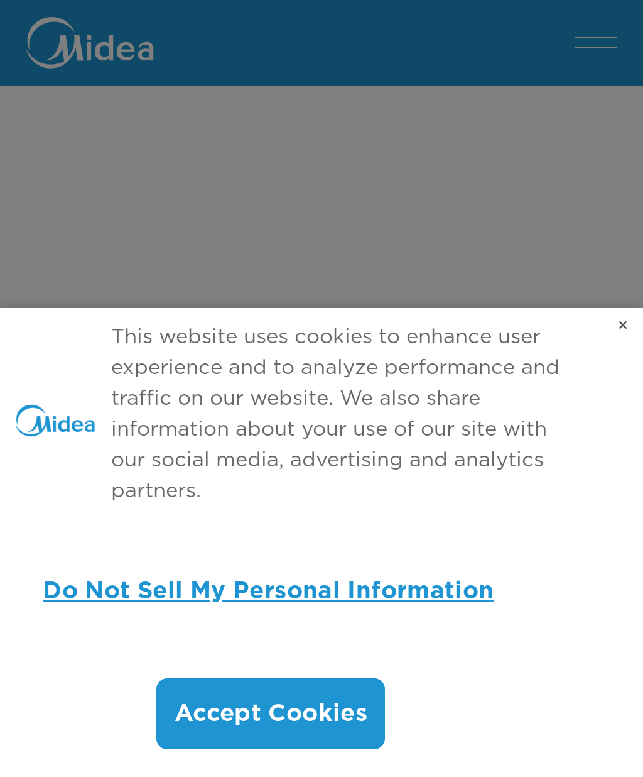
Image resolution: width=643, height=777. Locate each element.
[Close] (623, 325)
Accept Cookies (271, 714)
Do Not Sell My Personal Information (268, 591)
